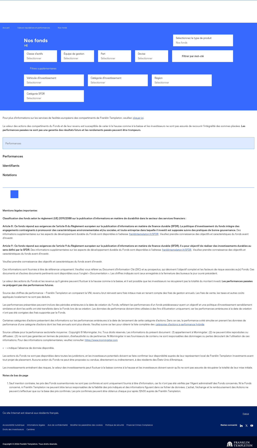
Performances (13, 143)
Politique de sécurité (114, 425)
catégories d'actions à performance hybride (180, 324)
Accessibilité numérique (13, 425)
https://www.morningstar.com (101, 340)
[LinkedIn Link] (241, 424)
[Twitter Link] (246, 424)
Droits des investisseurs (13, 429)
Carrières (31, 429)
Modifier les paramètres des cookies (86, 425)
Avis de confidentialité (58, 425)
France (246, 413)
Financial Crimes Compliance (140, 425)
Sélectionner (34, 58)
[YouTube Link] (251, 424)
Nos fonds (181, 43)
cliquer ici (138, 118)
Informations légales (36, 425)
